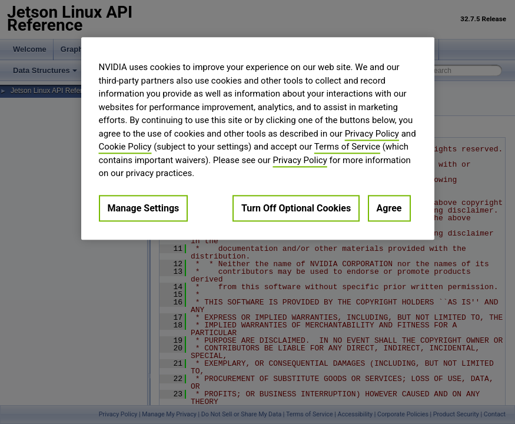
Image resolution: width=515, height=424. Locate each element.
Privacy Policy (372, 133)
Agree (389, 208)
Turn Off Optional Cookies (296, 208)
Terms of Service (347, 146)
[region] (257, 138)
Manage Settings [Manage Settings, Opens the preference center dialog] (144, 208)
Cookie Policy (125, 146)
